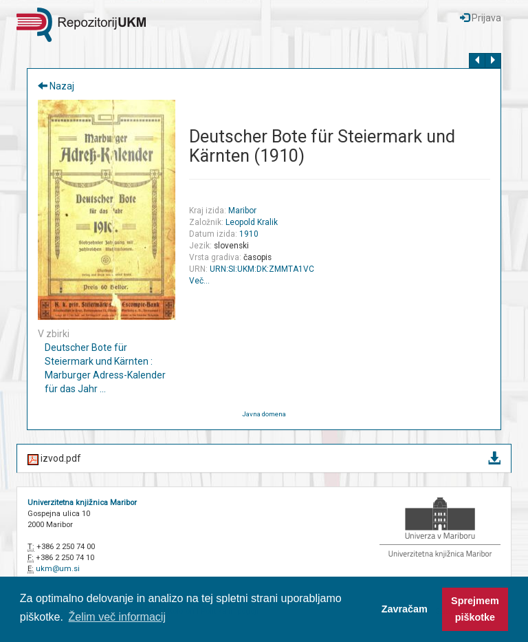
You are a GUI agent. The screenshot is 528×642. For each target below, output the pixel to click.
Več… (199, 281)
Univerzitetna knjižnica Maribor (82, 502)
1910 (248, 234)
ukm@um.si (58, 568)
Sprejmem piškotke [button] (475, 609)
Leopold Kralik (252, 222)
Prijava (480, 17)
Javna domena (264, 414)
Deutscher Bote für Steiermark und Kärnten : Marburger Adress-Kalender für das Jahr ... (105, 368)
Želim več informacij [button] (117, 617)
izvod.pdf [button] (264, 459)
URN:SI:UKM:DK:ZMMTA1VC (262, 269)
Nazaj (56, 86)
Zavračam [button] (405, 608)
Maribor (242, 210)
